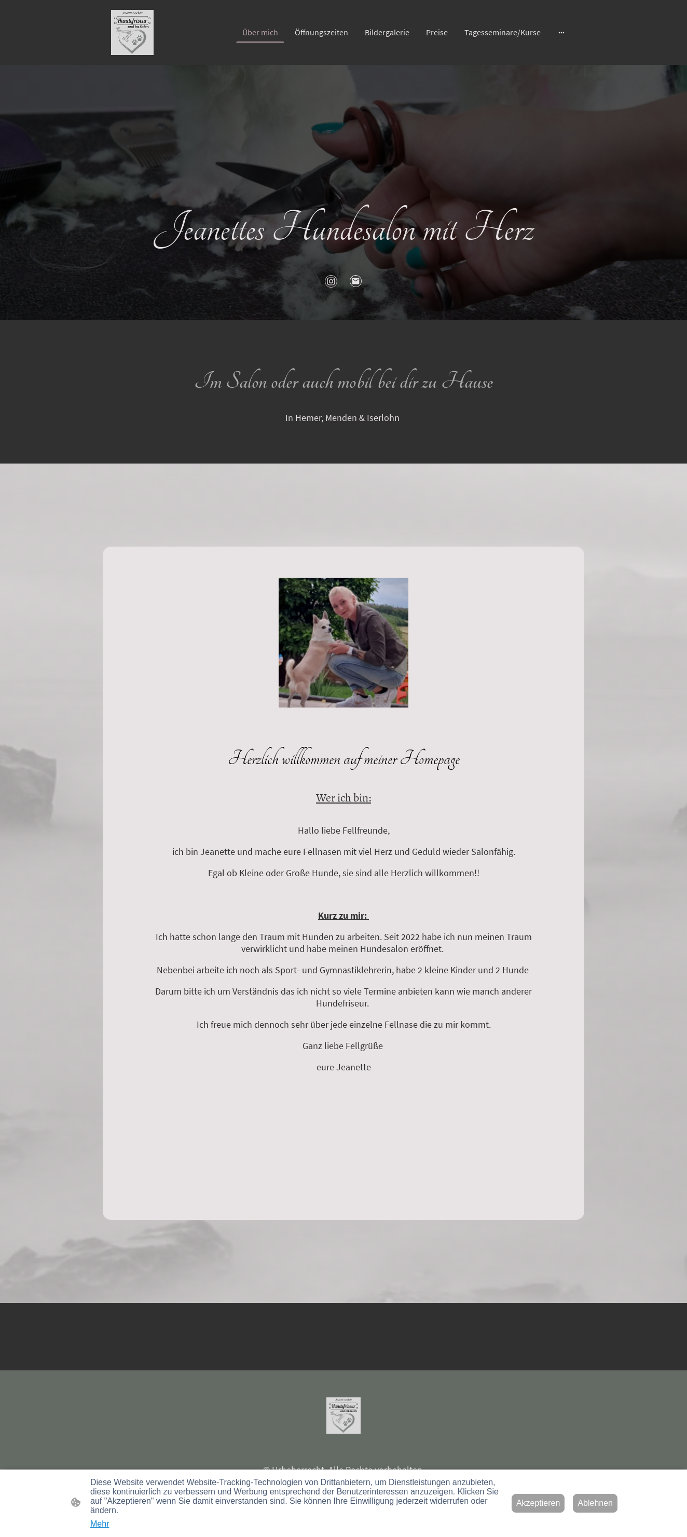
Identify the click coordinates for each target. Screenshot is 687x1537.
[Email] (356, 281)
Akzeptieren (538, 1503)
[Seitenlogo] (132, 32)
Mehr (99, 1523)
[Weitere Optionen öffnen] (561, 32)
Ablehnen (595, 1503)
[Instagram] (331, 281)
